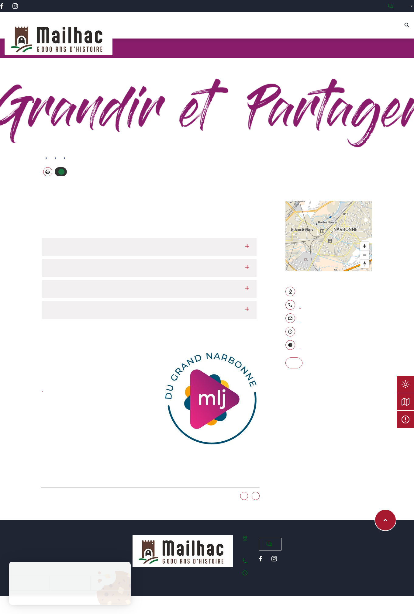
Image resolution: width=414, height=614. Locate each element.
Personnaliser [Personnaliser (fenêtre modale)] (110, 583)
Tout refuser (70, 583)
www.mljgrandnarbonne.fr (42, 388)
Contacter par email (300, 319)
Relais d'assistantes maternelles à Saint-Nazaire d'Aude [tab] (149, 310)
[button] (47, 171)
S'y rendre (293, 362)
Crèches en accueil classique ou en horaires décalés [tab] (149, 289)
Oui (244, 496)
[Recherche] (407, 25)
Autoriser (61, 172)
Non (256, 496)
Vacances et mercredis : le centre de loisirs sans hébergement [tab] (149, 268)
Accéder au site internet (300, 345)
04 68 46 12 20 (300, 305)
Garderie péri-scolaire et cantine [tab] (149, 247)
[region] (328, 236)
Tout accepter (29, 583)
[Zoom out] (364, 254)
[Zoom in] (364, 246)
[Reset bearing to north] (364, 263)
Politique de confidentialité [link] (70, 597)
